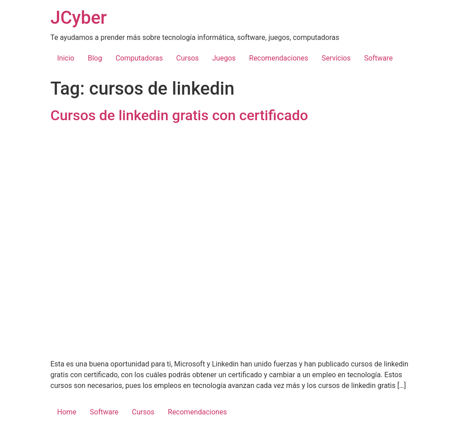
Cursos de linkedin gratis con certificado (179, 115)
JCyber (79, 17)
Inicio (65, 58)
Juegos (224, 58)
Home (67, 412)
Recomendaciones (278, 58)
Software (378, 58)
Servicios (336, 58)
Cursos (187, 58)
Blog (95, 58)
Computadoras (139, 58)
